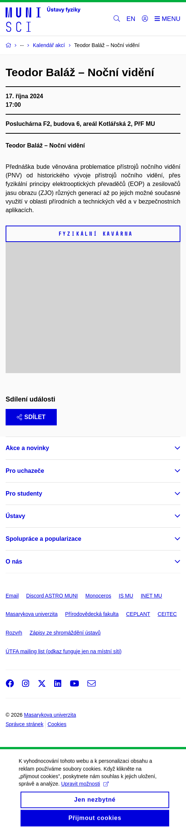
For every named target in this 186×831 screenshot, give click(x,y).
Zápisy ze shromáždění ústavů (65, 633)
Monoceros (98, 596)
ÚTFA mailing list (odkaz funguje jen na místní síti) (63, 651)
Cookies (56, 724)
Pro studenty (24, 493)
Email (12, 596)
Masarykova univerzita (32, 614)
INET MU (151, 596)
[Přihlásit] (145, 19)
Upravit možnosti (85, 791)
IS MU (126, 596)
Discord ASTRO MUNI (52, 596)
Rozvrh (14, 633)
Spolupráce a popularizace (43, 539)
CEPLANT (138, 614)
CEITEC (167, 614)
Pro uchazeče (25, 471)
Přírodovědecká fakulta (91, 614)
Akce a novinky (27, 448)
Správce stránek (24, 724)
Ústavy (15, 516)
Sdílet (31, 417)
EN (131, 18)
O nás (14, 561)
